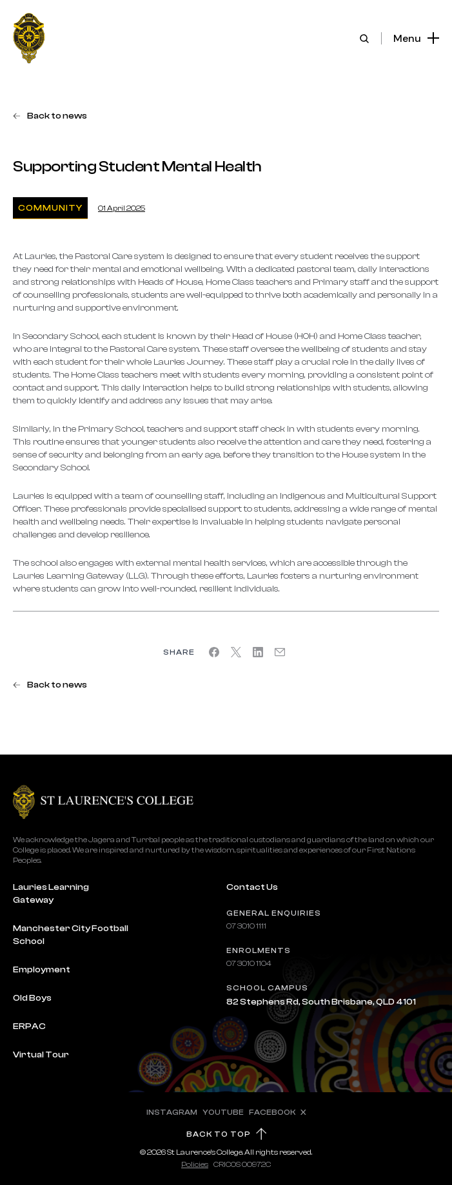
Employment (41, 970)
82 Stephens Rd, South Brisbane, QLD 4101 (321, 1002)
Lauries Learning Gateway (51, 893)
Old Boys (32, 998)
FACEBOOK (272, 1112)
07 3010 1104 (248, 963)
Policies (194, 1164)
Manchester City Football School (70, 935)
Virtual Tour (41, 1055)
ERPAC (29, 1026)
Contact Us (252, 887)
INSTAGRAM (171, 1112)
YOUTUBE (223, 1112)
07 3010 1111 (246, 925)
